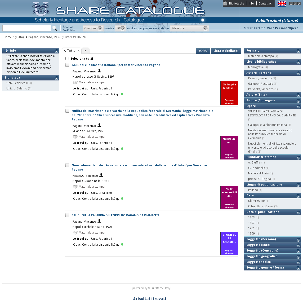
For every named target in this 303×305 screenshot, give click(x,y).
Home (8, 37)
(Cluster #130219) (73, 37)
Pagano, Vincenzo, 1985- (44, 37)
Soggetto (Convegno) (262, 250)
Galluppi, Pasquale (260, 84)
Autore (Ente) (256, 95)
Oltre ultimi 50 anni (260, 206)
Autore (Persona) (259, 73)
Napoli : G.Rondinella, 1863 (90, 181)
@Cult (152, 288)
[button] (93, 28)
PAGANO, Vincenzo (85, 176)
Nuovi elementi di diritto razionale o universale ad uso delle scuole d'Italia (272, 147)
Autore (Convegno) (260, 100)
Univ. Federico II (17, 83)
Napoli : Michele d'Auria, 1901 (92, 227)
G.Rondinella (256, 168)
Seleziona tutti (81, 59)
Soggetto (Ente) (258, 245)
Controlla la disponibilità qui (102, 94)
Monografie (256, 67)
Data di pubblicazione (262, 212)
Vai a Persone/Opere (282, 28)
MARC (203, 51)
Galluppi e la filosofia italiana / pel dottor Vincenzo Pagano (116, 65)
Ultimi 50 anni (257, 201)
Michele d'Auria (258, 173)
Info (251, 3)
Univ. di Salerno (16, 88)
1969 (251, 233)
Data (250, 195)
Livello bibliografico (261, 62)
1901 (251, 228)
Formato (252, 51)
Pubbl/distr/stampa (261, 157)
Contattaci (265, 3)
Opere (251, 106)
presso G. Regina (259, 179)
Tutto (71, 51)
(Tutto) (19, 37)
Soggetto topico (258, 262)
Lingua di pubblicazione (264, 184)
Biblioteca (12, 77)
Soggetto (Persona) (261, 239)
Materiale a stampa (261, 56)
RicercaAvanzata (69, 28)
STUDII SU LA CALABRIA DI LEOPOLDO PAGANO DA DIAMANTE (116, 215)
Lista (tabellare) (226, 51)
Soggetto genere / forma (265, 267)
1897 (251, 223)
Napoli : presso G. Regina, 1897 (93, 77)
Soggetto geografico (261, 256)
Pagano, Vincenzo (84, 71)
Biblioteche (236, 3)
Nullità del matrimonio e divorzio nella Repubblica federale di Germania (270, 134)
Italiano (253, 190)
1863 (251, 217)
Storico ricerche (254, 28)
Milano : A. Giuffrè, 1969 (88, 131)
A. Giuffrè (254, 162)
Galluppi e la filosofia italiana (267, 125)
